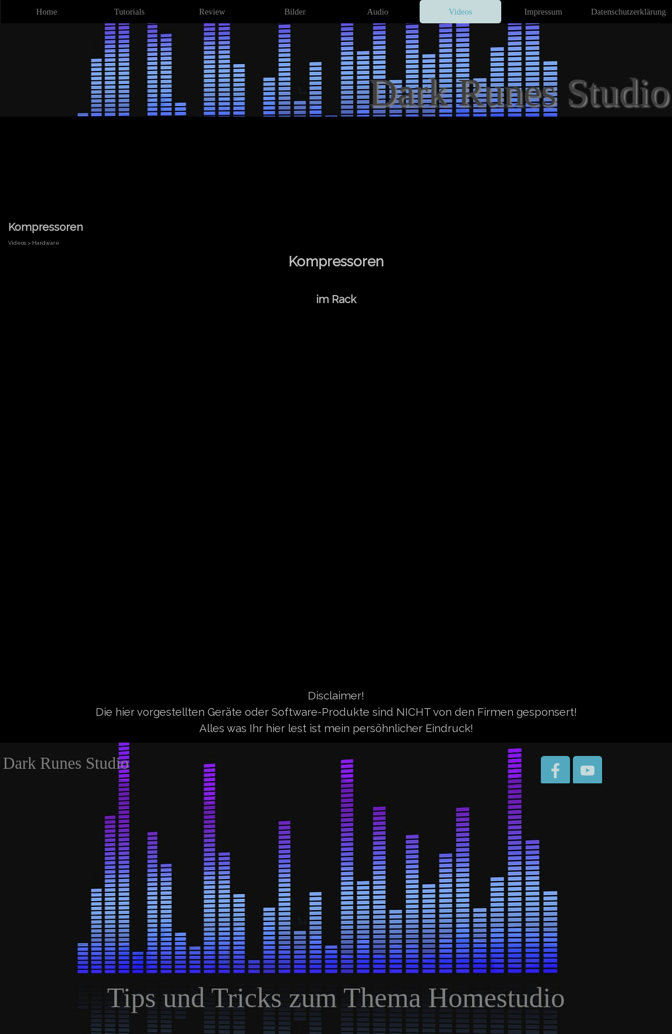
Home (46, 11)
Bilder (295, 11)
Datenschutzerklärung (628, 11)
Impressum (543, 11)
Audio (378, 11)
